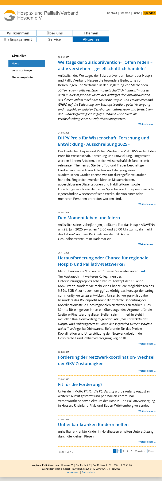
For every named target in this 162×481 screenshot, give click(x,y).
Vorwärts (140, 451)
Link (142, 271)
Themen (91, 33)
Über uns (55, 33)
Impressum (73, 472)
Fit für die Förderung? (80, 384)
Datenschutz (88, 472)
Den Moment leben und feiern (89, 218)
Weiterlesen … (147, 124)
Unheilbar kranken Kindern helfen (93, 424)
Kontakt (112, 13)
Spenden (149, 13)
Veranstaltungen (22, 70)
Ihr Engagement (18, 39)
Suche (136, 13)
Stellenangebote (22, 77)
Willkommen (18, 33)
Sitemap (125, 13)
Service (54, 39)
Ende (151, 451)
